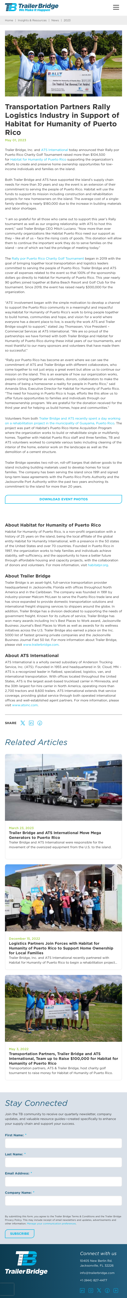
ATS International (54, 150)
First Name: (15, 1135)
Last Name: (14, 1154)
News (55, 20)
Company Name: (19, 1193)
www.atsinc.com (25, 705)
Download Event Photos (63, 499)
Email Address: (17, 1173)
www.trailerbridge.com (41, 645)
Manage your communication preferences (51, 1223)
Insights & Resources (32, 20)
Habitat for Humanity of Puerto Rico (38, 159)
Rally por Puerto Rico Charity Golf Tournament (48, 258)
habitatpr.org (98, 565)
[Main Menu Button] (116, 7)
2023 (67, 20)
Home (9, 20)
